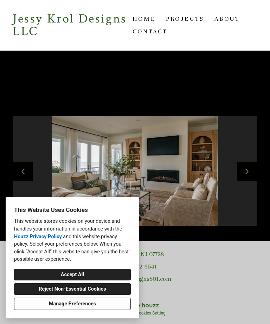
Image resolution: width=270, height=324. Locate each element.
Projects (185, 18)
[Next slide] (247, 171)
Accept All (72, 275)
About (227, 18)
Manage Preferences (72, 304)
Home (144, 18)
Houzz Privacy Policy (38, 237)
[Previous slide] (23, 171)
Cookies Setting (151, 313)
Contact (150, 31)
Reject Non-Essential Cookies (72, 289)
